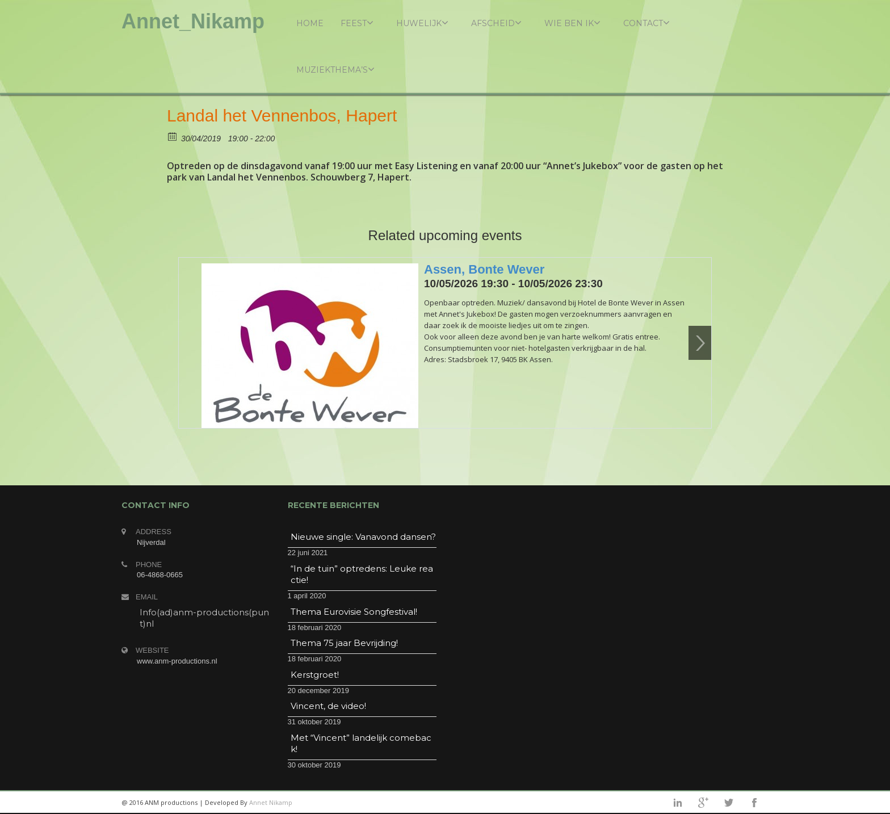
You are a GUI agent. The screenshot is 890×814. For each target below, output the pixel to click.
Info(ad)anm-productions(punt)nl (204, 618)
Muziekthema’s (335, 69)
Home (310, 23)
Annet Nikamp (270, 802)
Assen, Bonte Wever (484, 269)
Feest (357, 23)
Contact (646, 23)
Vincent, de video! (328, 705)
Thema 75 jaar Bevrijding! (344, 642)
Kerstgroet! (315, 674)
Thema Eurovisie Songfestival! (354, 611)
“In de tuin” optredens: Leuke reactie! (362, 574)
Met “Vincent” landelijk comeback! (361, 743)
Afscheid (496, 23)
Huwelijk (422, 23)
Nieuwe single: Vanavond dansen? (363, 536)
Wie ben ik (572, 23)
